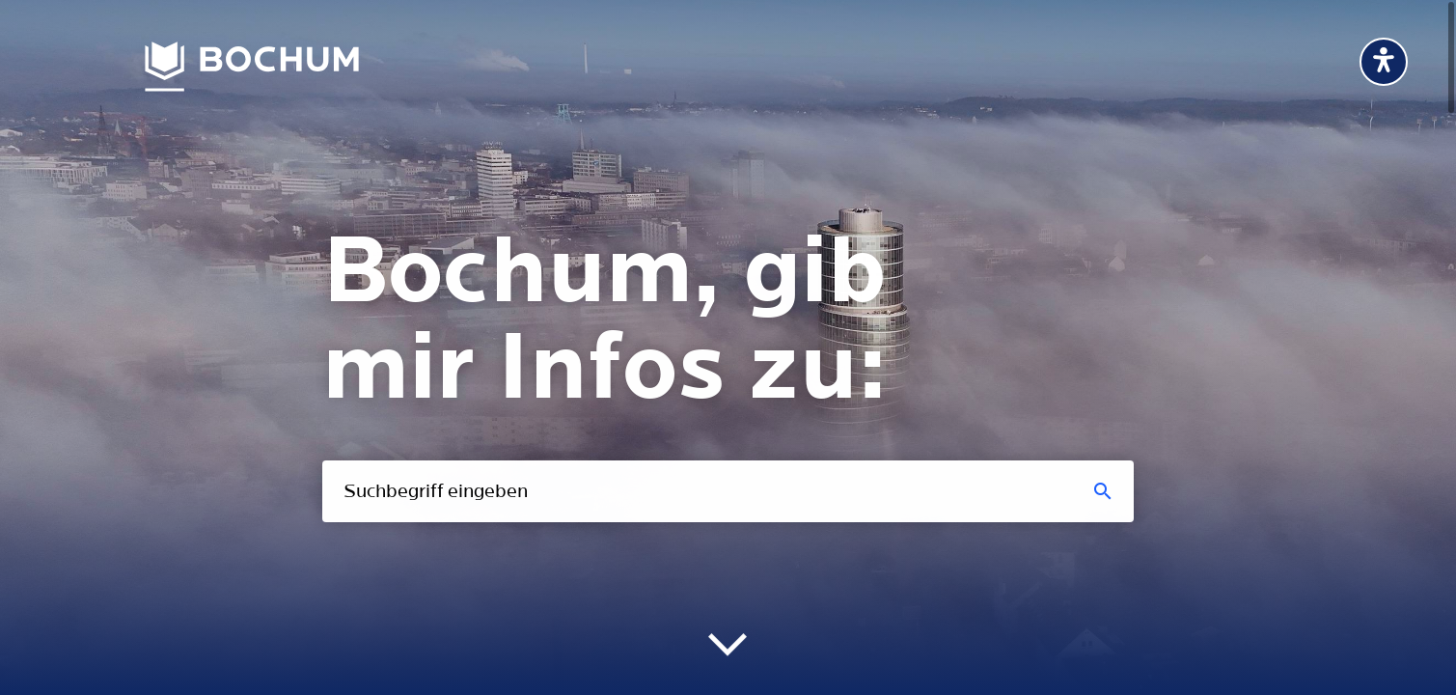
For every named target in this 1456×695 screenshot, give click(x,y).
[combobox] (727, 491)
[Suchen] (1104, 491)
